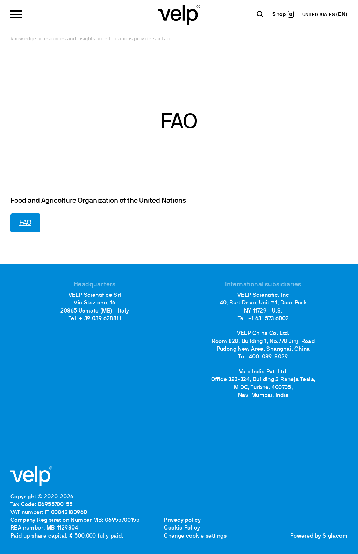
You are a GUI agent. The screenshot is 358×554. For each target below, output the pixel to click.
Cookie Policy (182, 528)
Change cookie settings (195, 536)
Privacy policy (182, 520)
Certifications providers (128, 39)
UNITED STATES (319, 15)
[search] (260, 14)
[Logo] (179, 14)
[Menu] (16, 14)
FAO (25, 223)
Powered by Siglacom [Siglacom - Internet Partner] (319, 536)
